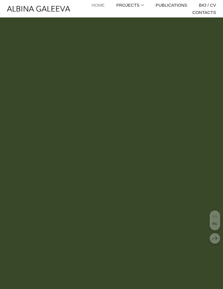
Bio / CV (207, 5)
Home (98, 5)
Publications (171, 5)
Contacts (204, 12)
